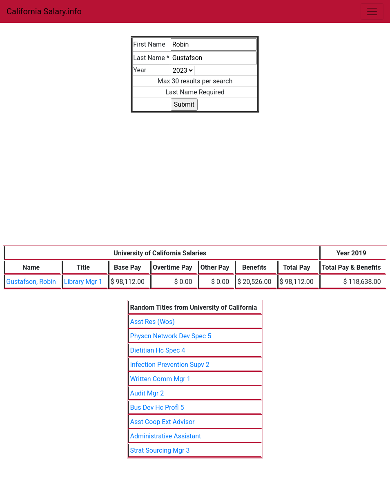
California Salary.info (44, 11)
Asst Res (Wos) (152, 322)
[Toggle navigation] (372, 11)
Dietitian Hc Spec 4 (157, 350)
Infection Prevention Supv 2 (169, 365)
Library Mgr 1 (83, 282)
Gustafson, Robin (31, 282)
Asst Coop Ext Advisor (162, 422)
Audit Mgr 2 (147, 393)
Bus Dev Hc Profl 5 (157, 407)
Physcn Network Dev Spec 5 (171, 336)
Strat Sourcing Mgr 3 (160, 450)
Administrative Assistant (165, 436)
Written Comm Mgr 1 (160, 379)
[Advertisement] (195, 184)
